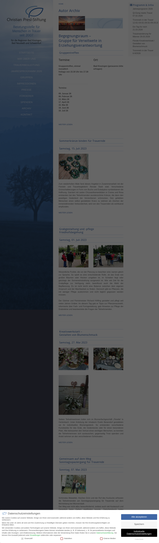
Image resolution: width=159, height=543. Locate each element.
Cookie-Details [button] (139, 540)
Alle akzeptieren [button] (139, 517)
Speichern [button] (139, 525)
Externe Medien (108, 539)
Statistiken (66, 539)
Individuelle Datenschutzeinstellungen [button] (139, 533)
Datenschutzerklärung (104, 533)
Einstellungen (35, 536)
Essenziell (26, 539)
